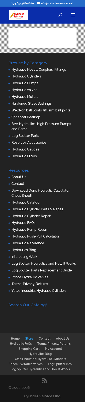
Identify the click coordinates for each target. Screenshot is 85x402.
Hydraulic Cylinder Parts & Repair (37, 209)
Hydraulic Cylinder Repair (31, 216)
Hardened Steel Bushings (31, 103)
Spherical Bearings (26, 117)
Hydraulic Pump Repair (29, 230)
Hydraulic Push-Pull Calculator (35, 236)
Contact (17, 184)
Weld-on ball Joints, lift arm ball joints (40, 110)
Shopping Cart (29, 348)
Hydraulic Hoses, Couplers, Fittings (38, 69)
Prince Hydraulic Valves (29, 277)
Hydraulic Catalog (25, 202)
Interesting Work (24, 257)
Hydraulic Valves (24, 90)
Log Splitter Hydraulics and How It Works (43, 263)
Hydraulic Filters (24, 156)
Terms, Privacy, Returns (29, 284)
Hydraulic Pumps (24, 83)
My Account (53, 348)
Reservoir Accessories (29, 143)
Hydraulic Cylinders (26, 76)
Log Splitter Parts (25, 136)
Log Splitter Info (60, 364)
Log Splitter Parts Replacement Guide (41, 270)
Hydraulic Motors (24, 97)
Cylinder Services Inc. (42, 396)
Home (15, 338)
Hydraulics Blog (23, 250)
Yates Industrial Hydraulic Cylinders (39, 291)
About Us (18, 177)
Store (29, 338)
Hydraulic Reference (27, 243)
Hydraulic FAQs (23, 223)
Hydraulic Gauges (25, 149)
